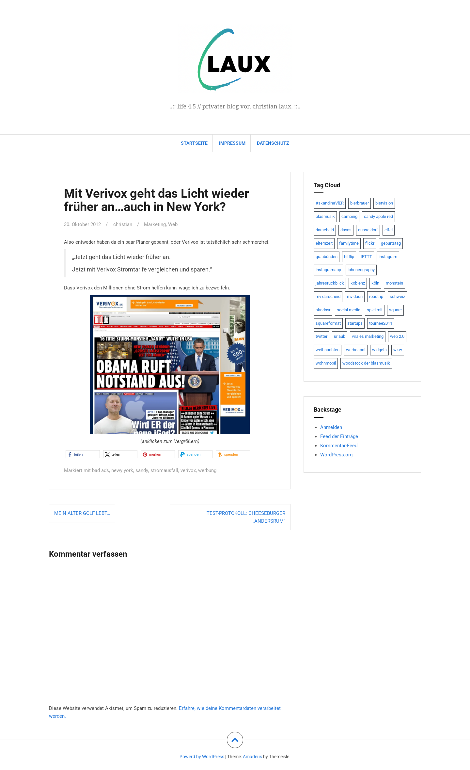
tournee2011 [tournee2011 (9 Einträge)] (380, 323)
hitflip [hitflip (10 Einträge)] (349, 256)
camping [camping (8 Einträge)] (349, 216)
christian (122, 224)
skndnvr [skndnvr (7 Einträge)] (323, 309)
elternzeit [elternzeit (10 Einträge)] (324, 243)
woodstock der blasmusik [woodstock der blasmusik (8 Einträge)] (366, 363)
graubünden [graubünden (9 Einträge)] (326, 256)
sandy (141, 470)
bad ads (100, 470)
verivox (188, 470)
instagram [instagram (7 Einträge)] (388, 256)
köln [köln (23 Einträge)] (375, 283)
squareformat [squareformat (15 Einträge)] (328, 323)
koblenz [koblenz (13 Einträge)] (358, 283)
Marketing (155, 224)
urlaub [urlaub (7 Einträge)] (339, 336)
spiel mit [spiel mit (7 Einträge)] (375, 309)
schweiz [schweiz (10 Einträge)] (397, 296)
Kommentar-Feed (338, 446)
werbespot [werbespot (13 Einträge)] (356, 349)
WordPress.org (336, 455)
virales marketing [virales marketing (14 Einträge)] (368, 336)
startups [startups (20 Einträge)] (355, 323)
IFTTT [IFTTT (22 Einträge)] (366, 256)
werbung (207, 470)
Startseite (194, 143)
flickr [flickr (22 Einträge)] (369, 243)
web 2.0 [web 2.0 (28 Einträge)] (397, 336)
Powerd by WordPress (202, 756)
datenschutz (273, 143)
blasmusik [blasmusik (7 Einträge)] (325, 216)
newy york (122, 470)
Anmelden (331, 427)
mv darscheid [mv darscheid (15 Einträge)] (328, 296)
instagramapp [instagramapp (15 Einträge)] (328, 269)
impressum (232, 143)
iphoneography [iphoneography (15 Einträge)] (361, 269)
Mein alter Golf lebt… (82, 513)
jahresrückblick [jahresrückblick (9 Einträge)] (330, 283)
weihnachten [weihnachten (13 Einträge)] (327, 349)
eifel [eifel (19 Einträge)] (388, 229)
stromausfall (164, 470)
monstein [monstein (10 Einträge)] (394, 283)
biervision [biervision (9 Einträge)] (384, 203)
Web (173, 224)
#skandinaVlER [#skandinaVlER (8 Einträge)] (330, 203)
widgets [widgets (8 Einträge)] (379, 349)
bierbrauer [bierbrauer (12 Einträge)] (359, 203)
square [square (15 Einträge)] (395, 309)
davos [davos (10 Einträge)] (346, 229)
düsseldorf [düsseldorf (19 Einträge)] (368, 229)
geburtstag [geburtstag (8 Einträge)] (391, 243)
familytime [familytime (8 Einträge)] (349, 243)
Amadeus (252, 756)
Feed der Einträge (339, 436)
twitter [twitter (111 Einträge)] (321, 336)
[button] (83, 454)
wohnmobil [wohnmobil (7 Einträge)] (326, 363)
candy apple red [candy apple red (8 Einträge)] (378, 216)
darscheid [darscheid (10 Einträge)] (325, 229)
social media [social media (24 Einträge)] (348, 309)
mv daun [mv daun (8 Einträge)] (355, 296)
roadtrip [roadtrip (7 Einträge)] (376, 296)
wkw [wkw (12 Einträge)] (397, 349)
